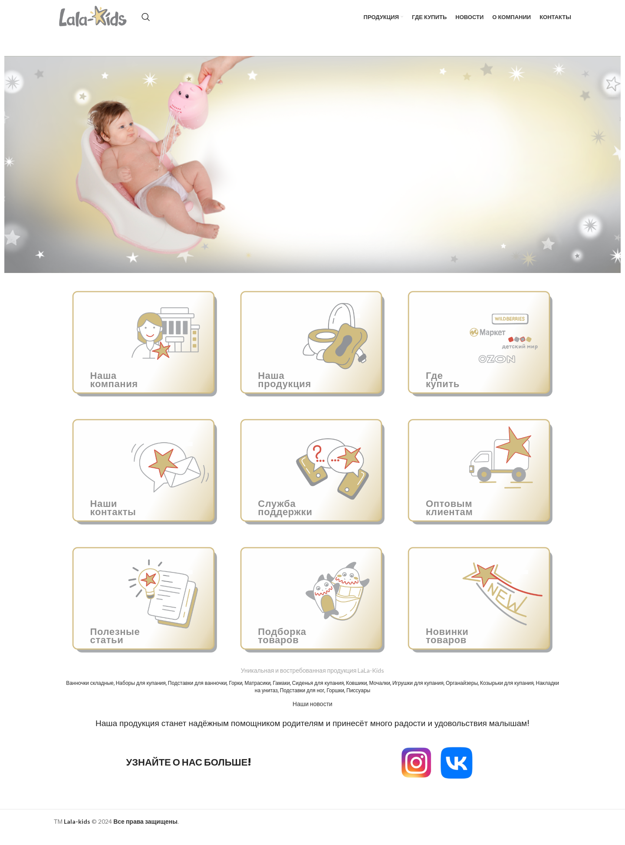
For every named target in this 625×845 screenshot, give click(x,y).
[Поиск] (158, 22)
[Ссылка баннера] (144, 352)
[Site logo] (99, 22)
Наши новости (312, 715)
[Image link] (416, 772)
